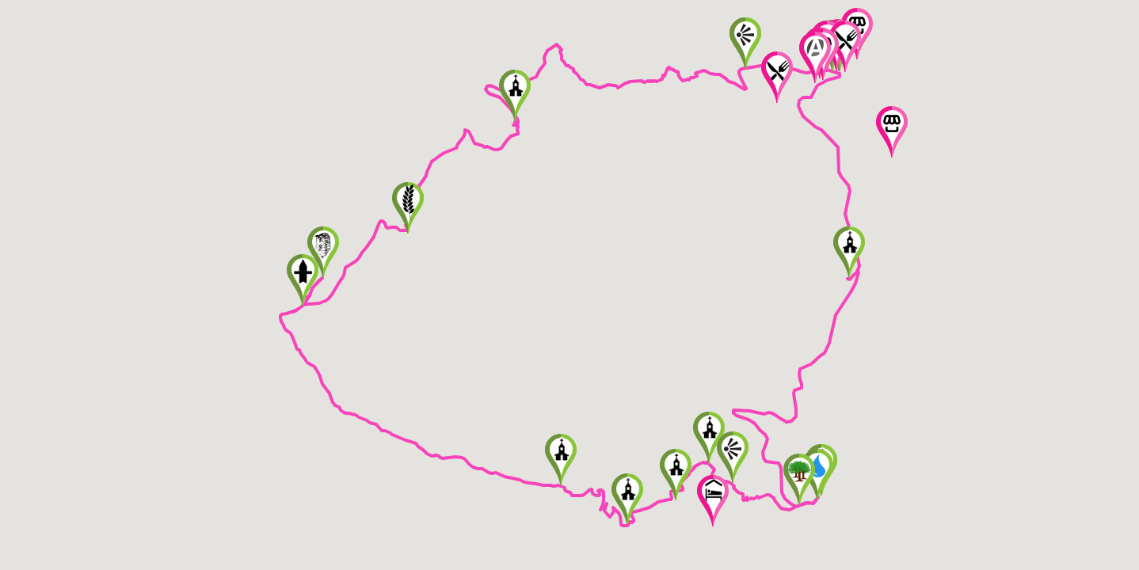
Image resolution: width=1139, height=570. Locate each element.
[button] (849, 252)
